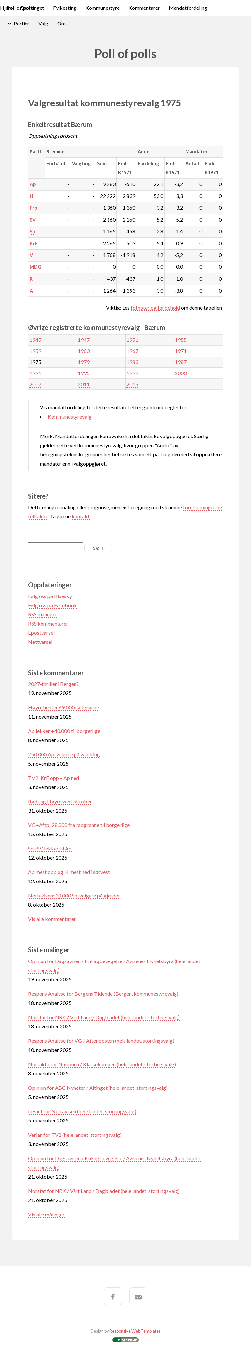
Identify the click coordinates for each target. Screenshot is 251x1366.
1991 (35, 373)
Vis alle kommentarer (52, 919)
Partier (21, 23)
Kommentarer (144, 8)
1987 (181, 362)
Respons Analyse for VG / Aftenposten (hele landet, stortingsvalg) (101, 1041)
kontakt (81, 516)
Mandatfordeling (188, 8)
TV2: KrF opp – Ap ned (53, 778)
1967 (132, 351)
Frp (33, 208)
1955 (181, 340)
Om (61, 23)
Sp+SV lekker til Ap (50, 848)
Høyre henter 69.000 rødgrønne (63, 707)
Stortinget (32, 8)
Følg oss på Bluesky (50, 596)
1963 (84, 351)
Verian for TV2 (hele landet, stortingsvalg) (75, 1135)
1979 (84, 362)
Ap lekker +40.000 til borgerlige (64, 731)
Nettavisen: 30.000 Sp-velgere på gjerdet (74, 895)
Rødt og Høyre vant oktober (60, 801)
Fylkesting (64, 8)
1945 (35, 340)
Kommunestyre (102, 8)
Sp (32, 231)
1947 (84, 340)
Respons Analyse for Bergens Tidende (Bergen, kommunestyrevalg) (103, 994)
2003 (181, 373)
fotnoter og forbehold (155, 307)
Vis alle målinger (46, 1214)
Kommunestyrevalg (70, 416)
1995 (84, 373)
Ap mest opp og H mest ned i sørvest (69, 872)
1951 (132, 340)
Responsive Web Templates (134, 1331)
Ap (33, 184)
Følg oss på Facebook (52, 605)
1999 (132, 373)
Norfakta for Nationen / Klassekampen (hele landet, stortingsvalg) (102, 1064)
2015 (132, 384)
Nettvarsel (40, 642)
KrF (34, 243)
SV (33, 220)
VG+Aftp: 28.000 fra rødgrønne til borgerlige (79, 825)
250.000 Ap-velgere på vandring (64, 754)
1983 (132, 362)
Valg (43, 23)
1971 (181, 351)
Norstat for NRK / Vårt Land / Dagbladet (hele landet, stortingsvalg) (104, 1017)
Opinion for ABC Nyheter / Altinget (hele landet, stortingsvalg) (98, 1088)
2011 (84, 384)
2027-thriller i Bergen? (53, 684)
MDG (35, 267)
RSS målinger (42, 614)
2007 (35, 384)
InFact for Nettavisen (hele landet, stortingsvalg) (82, 1111)
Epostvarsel (41, 632)
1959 (35, 351)
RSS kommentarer (48, 623)
